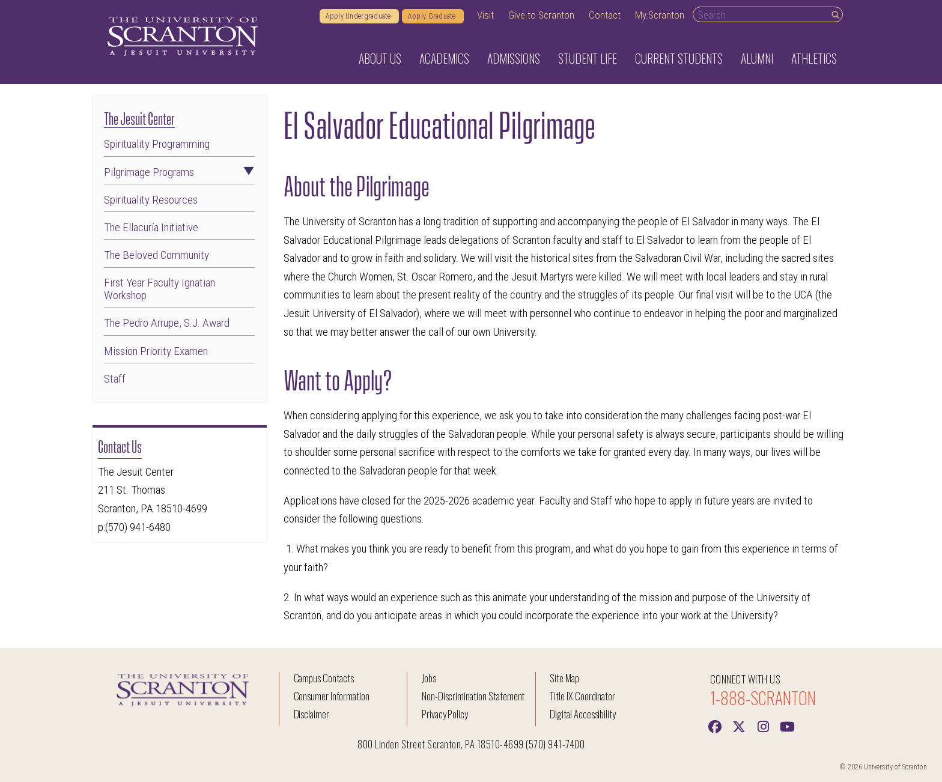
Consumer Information (331, 695)
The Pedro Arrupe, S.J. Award (166, 323)
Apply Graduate (433, 16)
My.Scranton (659, 15)
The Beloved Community (156, 255)
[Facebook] (715, 725)
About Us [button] (380, 58)
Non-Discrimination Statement (473, 695)
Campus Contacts (324, 677)
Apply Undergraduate (359, 16)
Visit (485, 15)
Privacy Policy (445, 713)
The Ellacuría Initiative (151, 227)
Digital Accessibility (583, 713)
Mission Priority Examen (156, 351)
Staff (115, 378)
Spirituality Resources (151, 199)
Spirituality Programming (157, 144)
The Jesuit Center (139, 117)
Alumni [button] (757, 58)
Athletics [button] (814, 58)
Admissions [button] (513, 58)
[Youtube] (787, 725)
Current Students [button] (679, 58)
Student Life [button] (587, 58)
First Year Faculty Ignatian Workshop (159, 289)
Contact (605, 15)
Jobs (429, 677)
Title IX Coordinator (582, 695)
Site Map (564, 677)
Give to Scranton (541, 15)
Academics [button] (444, 58)
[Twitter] (739, 725)
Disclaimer (312, 713)
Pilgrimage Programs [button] (179, 172)
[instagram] (763, 725)
